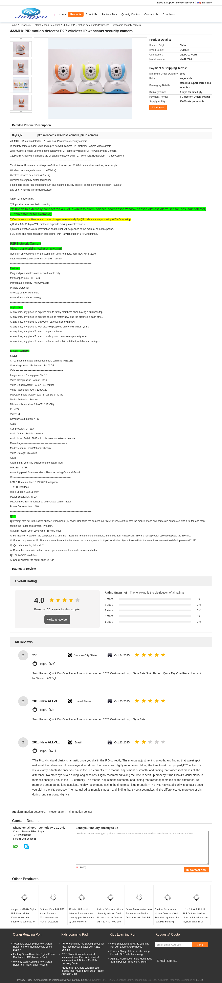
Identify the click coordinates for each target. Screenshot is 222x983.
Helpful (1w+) (47, 751)
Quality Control (130, 14)
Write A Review (57, 619)
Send (200, 944)
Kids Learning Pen (123, 934)
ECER (199, 980)
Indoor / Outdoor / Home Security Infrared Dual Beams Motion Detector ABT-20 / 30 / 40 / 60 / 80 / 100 (110, 917)
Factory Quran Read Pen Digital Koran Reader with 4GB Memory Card (33, 956)
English (207, 2)
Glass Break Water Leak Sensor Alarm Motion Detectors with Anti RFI (139, 913)
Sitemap (172, 960)
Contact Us (151, 14)
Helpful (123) (47, 664)
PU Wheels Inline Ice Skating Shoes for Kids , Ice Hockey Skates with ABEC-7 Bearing (83, 946)
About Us (91, 14)
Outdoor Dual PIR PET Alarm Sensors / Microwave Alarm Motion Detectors (52, 915)
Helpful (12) (46, 710)
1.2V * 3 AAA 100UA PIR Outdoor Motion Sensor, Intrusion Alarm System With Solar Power (195, 917)
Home (62, 14)
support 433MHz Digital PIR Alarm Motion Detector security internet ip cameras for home (24, 917)
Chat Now (169, 14)
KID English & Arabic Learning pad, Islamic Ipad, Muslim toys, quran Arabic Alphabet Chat (83, 970)
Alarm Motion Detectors (47, 25)
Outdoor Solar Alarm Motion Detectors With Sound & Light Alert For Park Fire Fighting (167, 915)
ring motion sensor (80, 811)
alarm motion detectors (31, 811)
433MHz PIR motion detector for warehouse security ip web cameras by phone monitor (82, 915)
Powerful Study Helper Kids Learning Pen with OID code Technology (130, 953)
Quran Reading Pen (27, 934)
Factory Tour (109, 14)
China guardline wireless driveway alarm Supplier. (61, 980)
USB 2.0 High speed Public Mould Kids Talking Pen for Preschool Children (131, 960)
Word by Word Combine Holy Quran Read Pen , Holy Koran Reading (32, 963)
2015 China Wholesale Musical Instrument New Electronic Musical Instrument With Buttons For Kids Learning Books (80, 959)
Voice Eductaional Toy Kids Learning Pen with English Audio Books (129, 945)
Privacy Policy (24, 980)
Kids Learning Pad (74, 934)
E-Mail (161, 960)
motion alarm (57, 811)
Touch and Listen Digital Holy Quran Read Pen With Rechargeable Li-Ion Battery (32, 946)
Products (75, 14)
